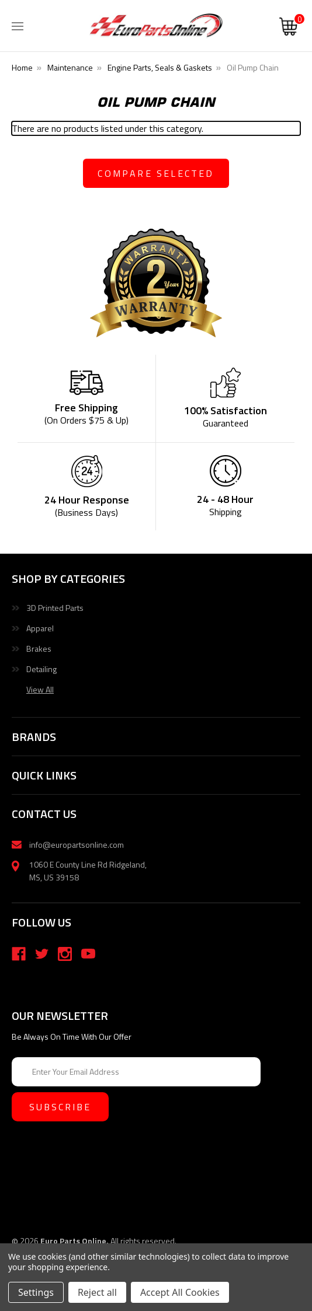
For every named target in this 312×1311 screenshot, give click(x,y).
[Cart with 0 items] (288, 28)
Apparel (40, 628)
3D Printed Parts (55, 608)
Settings (36, 1292)
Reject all (97, 1292)
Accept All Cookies (180, 1292)
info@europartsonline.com (76, 844)
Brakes (38, 648)
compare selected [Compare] (156, 173)
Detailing (41, 669)
